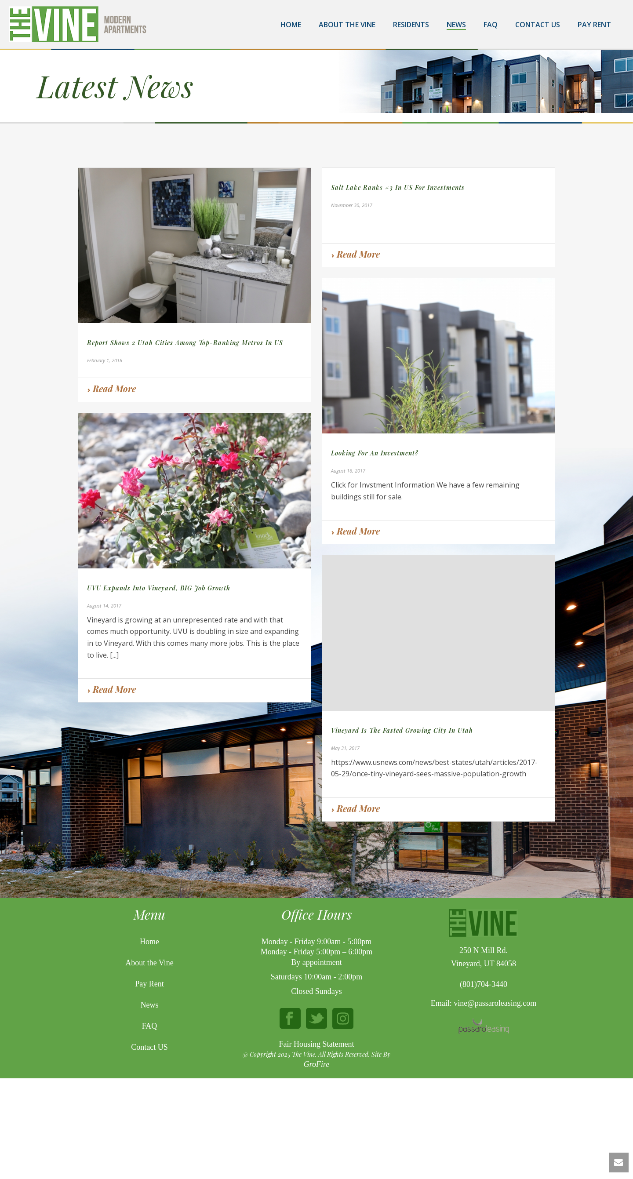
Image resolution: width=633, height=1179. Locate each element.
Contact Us (537, 24)
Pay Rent (594, 24)
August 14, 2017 (104, 605)
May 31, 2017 (345, 748)
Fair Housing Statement (316, 1121)
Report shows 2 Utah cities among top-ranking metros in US (185, 342)
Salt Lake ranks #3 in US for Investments (398, 187)
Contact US (149, 1125)
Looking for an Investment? (374, 453)
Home (290, 24)
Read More (111, 388)
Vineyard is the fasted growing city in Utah (402, 730)
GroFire (317, 1141)
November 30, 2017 (351, 205)
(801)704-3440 (483, 1061)
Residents (411, 24)
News (456, 24)
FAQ (491, 24)
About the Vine (347, 24)
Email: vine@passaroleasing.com (484, 1080)
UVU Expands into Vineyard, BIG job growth (158, 588)
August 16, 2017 (348, 470)
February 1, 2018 (104, 360)
